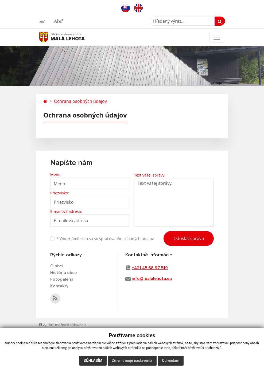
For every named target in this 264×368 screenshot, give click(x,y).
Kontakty (59, 286)
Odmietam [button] (170, 360)
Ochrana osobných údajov (80, 101)
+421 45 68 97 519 (150, 268)
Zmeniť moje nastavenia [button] (132, 360)
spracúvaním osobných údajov (126, 238)
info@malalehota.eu (152, 278)
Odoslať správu (188, 238)
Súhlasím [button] (93, 360)
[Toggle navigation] (216, 37)
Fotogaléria (61, 279)
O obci (56, 266)
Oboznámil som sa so (105, 238)
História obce (63, 273)
